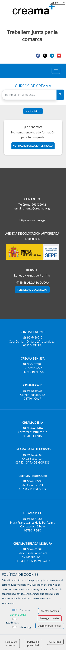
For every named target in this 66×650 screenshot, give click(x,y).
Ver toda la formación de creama (33, 145)
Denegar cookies (49, 618)
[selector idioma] (57, 3)
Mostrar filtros (33, 111)
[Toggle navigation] (56, 71)
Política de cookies (11, 643)
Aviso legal (55, 641)
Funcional (24, 610)
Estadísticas (12, 622)
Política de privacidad (33, 643)
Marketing (25, 627)
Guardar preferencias (50, 625)
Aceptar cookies (49, 611)
